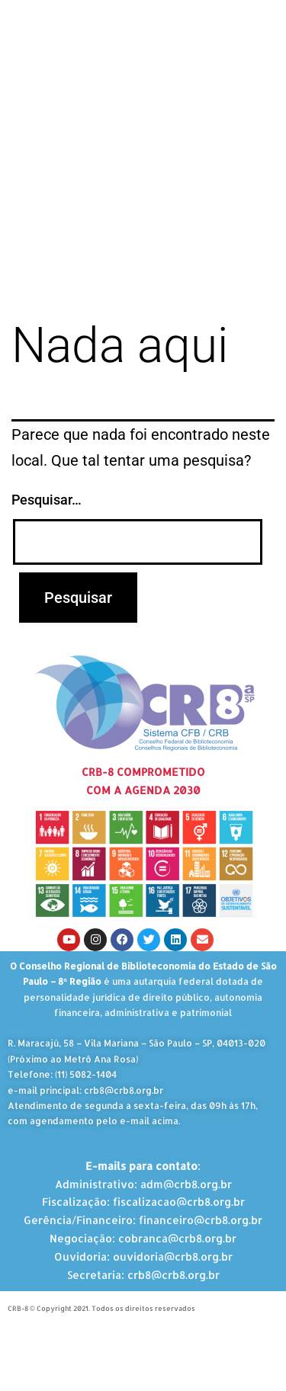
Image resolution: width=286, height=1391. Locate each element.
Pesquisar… (46, 500)
